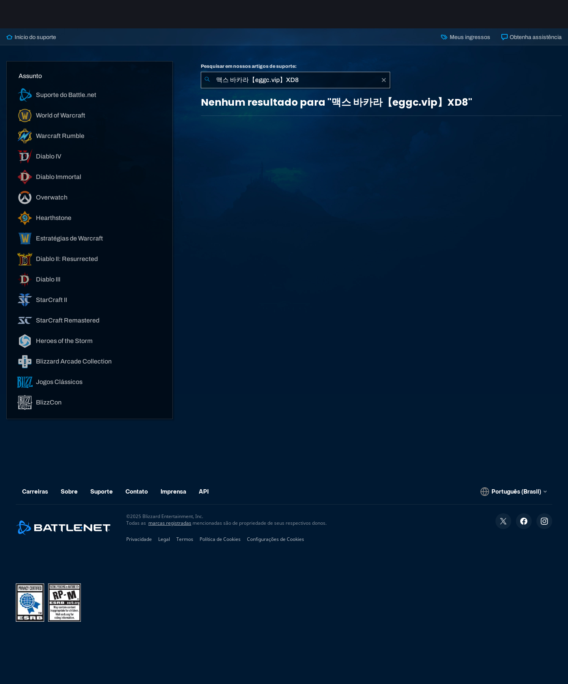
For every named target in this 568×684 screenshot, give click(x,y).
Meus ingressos (465, 37)
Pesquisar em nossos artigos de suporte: (249, 66)
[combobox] (295, 80)
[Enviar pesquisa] (207, 80)
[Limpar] (383, 80)
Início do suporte (31, 37)
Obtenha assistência (531, 37)
